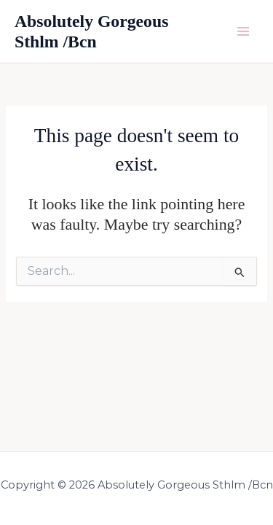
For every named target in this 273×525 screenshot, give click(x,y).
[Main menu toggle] (243, 31)
